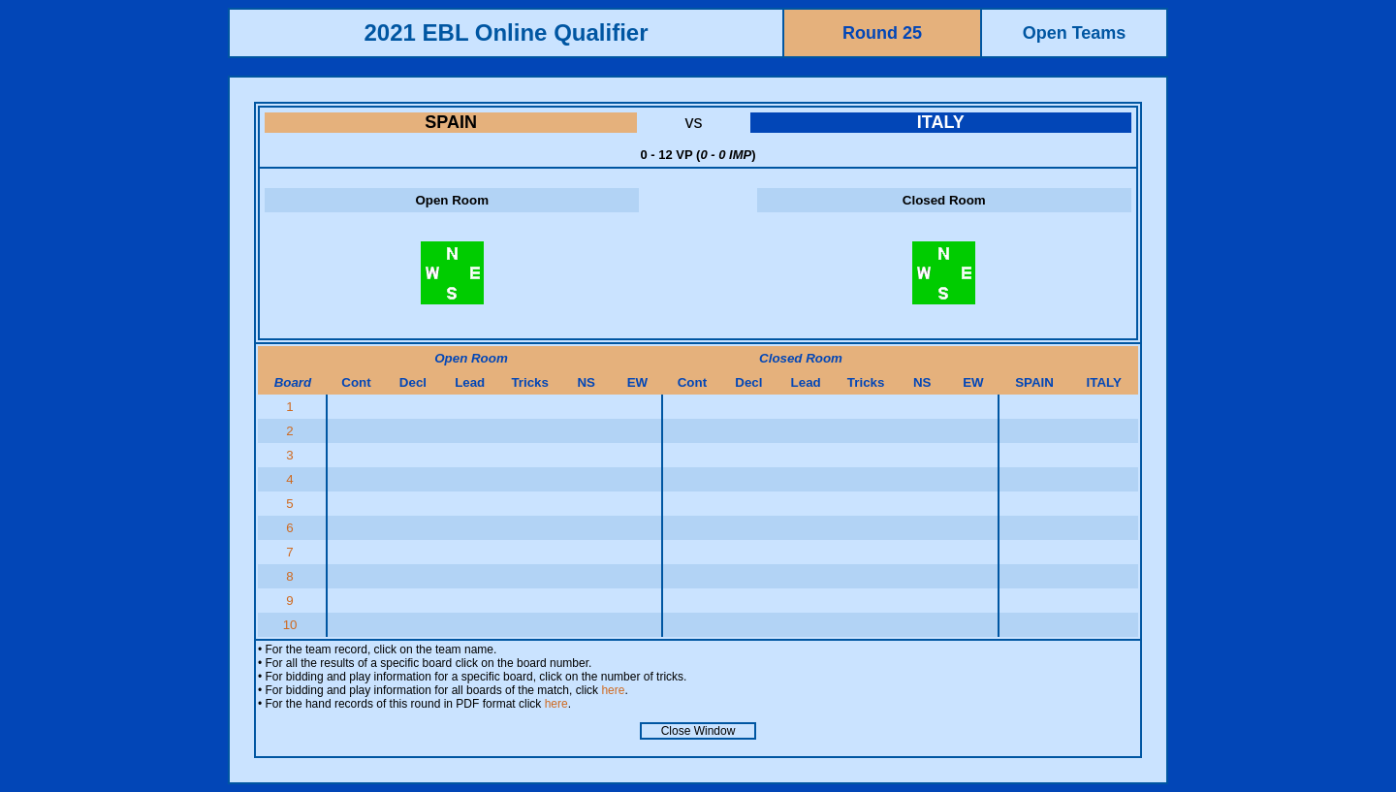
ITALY (941, 122)
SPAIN (451, 122)
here (612, 690)
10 (292, 625)
